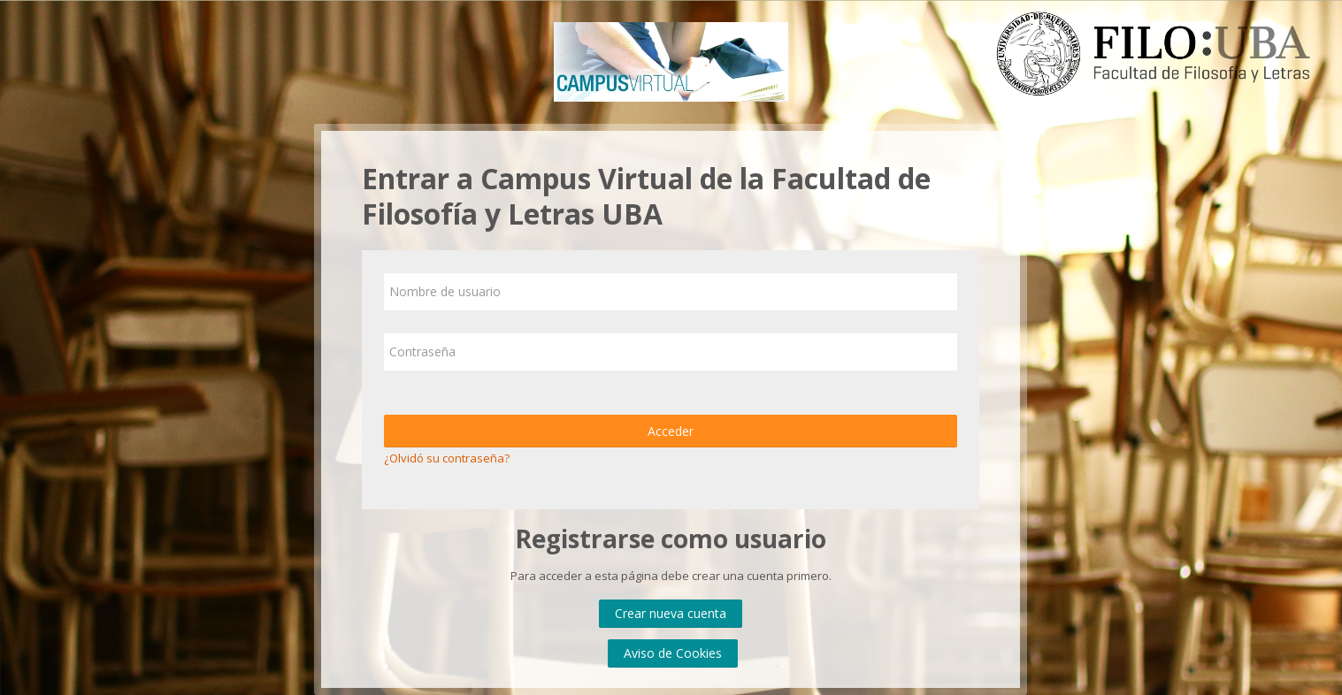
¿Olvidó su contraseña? (447, 458)
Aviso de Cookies (673, 653)
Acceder (671, 431)
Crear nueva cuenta (670, 613)
